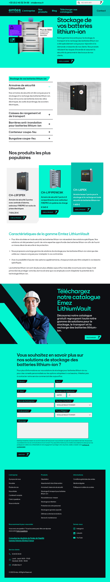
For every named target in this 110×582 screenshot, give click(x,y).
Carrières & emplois (15, 495)
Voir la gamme (64, 61)
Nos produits (42, 10)
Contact (101, 10)
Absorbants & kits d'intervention (51, 483)
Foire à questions (14, 499)
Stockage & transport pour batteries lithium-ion (53, 492)
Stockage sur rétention (48, 502)
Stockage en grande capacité (51, 510)
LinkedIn (77, 533)
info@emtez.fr (37, 2)
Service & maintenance (49, 518)
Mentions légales (78, 483)
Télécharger (91, 337)
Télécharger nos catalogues (68, 10)
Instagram (78, 529)
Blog (54, 10)
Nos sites (12, 483)
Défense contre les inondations (51, 514)
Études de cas (13, 487)
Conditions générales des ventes (84, 479)
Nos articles (13, 491)
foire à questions (22, 531)
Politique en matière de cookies (83, 487)
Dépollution (45, 479)
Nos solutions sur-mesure (49, 498)
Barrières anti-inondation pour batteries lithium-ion (25, 124)
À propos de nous (15, 479)
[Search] (89, 3)
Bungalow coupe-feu (22, 138)
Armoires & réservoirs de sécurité (52, 487)
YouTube (78, 538)
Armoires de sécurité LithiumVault (22, 87)
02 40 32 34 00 (15, 554)
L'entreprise (28, 10)
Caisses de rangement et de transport (25, 114)
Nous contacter (14, 503)
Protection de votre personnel (51, 506)
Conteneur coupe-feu (22, 132)
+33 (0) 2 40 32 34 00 (19, 2)
